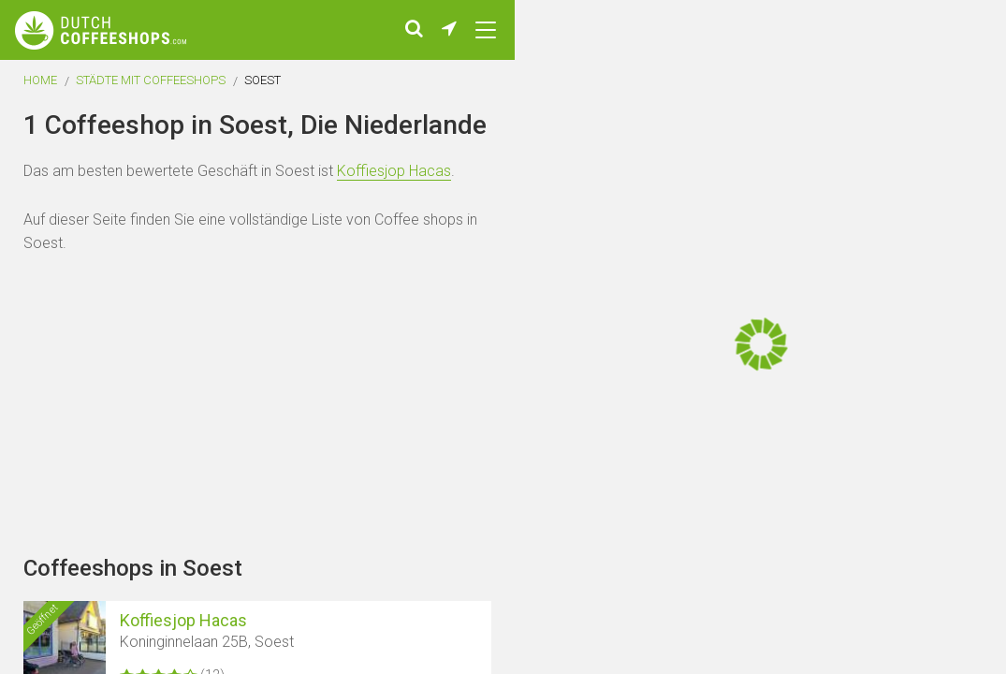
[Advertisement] (894, 337)
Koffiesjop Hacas (394, 183)
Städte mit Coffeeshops (151, 92)
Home (40, 92)
